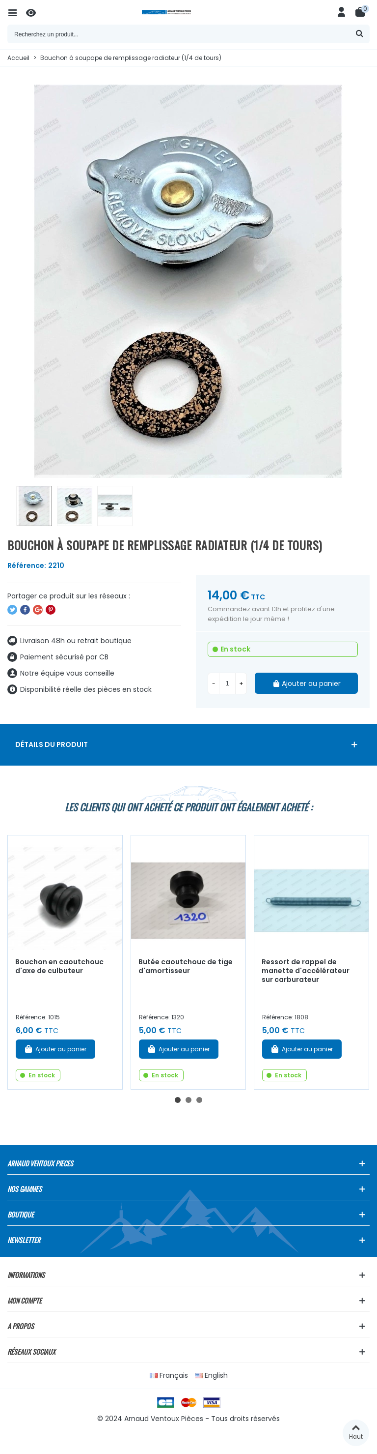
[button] (178, 1100)
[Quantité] (227, 683)
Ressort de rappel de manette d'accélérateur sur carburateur (306, 970)
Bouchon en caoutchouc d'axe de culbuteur (59, 966)
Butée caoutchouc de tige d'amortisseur (185, 966)
